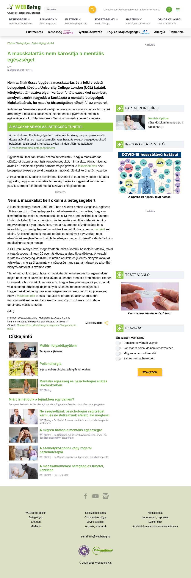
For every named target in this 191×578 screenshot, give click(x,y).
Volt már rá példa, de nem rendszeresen (148, 348)
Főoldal (11, 43)
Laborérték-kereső (150, 9)
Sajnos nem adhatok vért (139, 358)
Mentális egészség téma (46, 325)
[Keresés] (68, 9)
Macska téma (24, 325)
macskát (99, 229)
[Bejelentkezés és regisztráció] (169, 10)
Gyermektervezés (90, 32)
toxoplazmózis (87, 166)
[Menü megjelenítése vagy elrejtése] (178, 9)
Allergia (159, 32)
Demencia (177, 32)
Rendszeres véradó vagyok (141, 342)
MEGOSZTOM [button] (97, 323)
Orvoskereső (111, 9)
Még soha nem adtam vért (140, 353)
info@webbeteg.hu (99, 536)
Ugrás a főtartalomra (7, 4)
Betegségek (23, 43)
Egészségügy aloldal (43, 43)
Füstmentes (34, 32)
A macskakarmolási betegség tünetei (32, 147)
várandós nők (26, 295)
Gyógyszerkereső (128, 9)
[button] (20, 21)
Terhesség (60, 32)
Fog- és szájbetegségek (128, 32)
